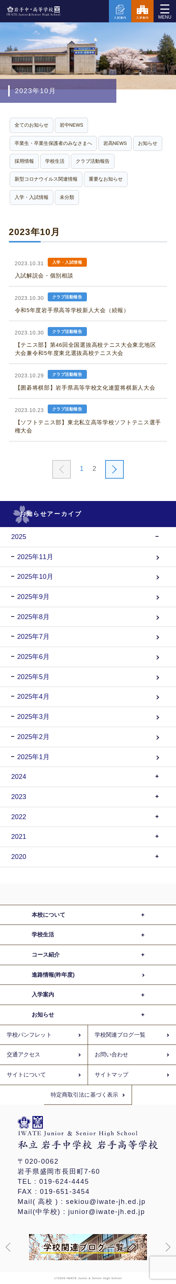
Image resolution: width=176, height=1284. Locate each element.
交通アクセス (23, 1055)
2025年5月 (33, 677)
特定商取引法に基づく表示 (84, 1095)
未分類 (67, 197)
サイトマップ (111, 1075)
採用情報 (24, 161)
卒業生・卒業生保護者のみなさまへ (53, 143)
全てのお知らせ (31, 125)
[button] (8, 1247)
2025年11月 (35, 557)
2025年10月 (35, 576)
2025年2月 (33, 737)
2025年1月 (33, 757)
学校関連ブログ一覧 (120, 1035)
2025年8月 (33, 617)
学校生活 (55, 161)
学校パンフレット (29, 1035)
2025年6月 (33, 656)
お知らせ (147, 143)
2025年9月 (33, 596)
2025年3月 (33, 716)
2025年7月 (33, 636)
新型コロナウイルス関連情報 (46, 179)
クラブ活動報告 (93, 161)
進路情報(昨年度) (53, 975)
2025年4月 (33, 696)
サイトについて (26, 1075)
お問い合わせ (111, 1055)
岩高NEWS (115, 143)
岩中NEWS (72, 125)
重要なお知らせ (106, 179)
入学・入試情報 (31, 197)
